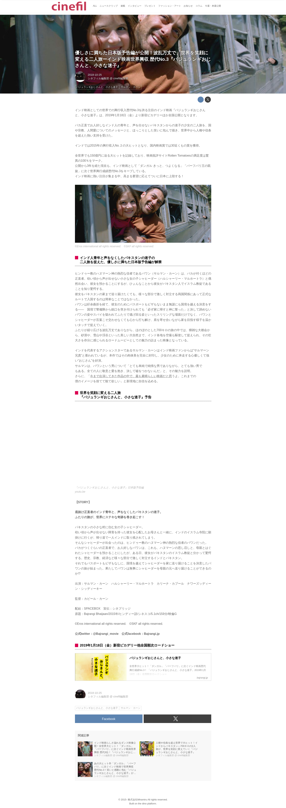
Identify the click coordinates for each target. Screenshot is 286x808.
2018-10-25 (95, 74)
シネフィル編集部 (98, 78)
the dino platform (147, 803)
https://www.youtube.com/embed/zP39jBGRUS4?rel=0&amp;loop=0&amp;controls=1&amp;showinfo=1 (143, 445)
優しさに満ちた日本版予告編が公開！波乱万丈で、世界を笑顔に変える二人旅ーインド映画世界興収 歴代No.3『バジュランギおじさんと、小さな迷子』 (143, 59)
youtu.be (80, 491)
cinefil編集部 (120, 78)
